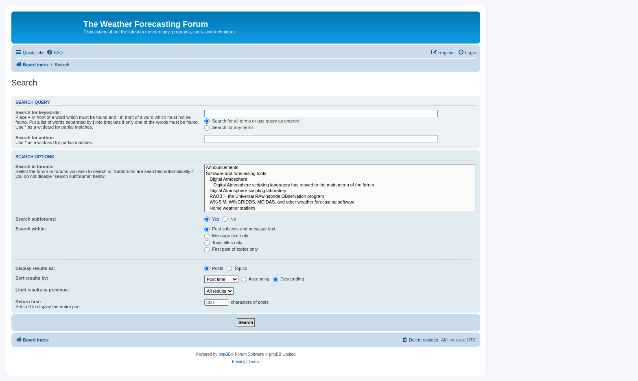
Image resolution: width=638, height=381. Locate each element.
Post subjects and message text (239, 228)
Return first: (28, 301)
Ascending (255, 278)
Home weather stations (340, 208)
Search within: (30, 228)
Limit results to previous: (42, 289)
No (229, 219)
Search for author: (34, 137)
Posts (213, 268)
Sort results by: (31, 278)
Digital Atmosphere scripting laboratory (340, 191)
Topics (237, 268)
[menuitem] (54, 52)
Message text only (226, 235)
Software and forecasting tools (340, 174)
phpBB (224, 354)
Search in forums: (34, 166)
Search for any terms (228, 127)
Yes (211, 219)
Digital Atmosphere (340, 179)
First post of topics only (231, 249)
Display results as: (35, 268)
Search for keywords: (38, 112)
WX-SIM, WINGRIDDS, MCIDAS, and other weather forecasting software (340, 202)
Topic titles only (223, 242)
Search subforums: (35, 219)
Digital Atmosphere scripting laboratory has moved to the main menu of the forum (340, 185)
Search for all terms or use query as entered (251, 120)
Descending (288, 278)
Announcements (340, 168)
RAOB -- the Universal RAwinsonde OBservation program (340, 196)
